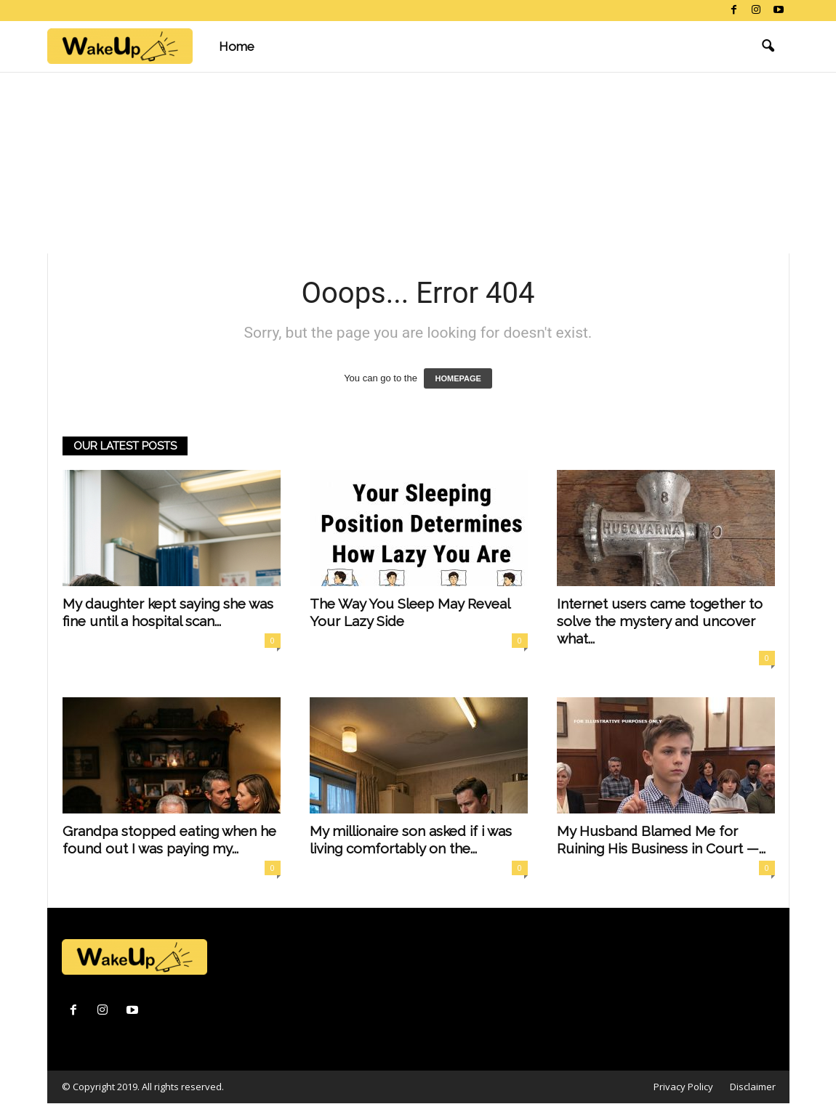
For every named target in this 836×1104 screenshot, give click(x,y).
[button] (768, 46)
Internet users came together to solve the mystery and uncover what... (660, 621)
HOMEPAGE (458, 378)
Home (236, 46)
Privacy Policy (683, 1086)
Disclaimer (753, 1086)
